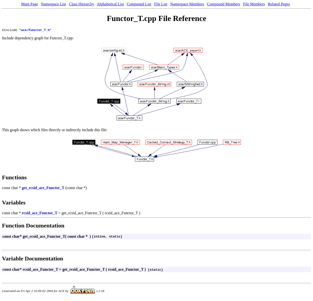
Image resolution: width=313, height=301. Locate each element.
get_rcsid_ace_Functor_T (43, 188)
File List (160, 4)
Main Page (29, 4)
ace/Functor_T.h (35, 30)
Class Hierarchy (81, 4)
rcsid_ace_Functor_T (39, 214)
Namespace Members (187, 4)
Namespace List (53, 4)
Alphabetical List (110, 4)
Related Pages (279, 4)
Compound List (139, 4)
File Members (254, 4)
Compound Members (223, 4)
